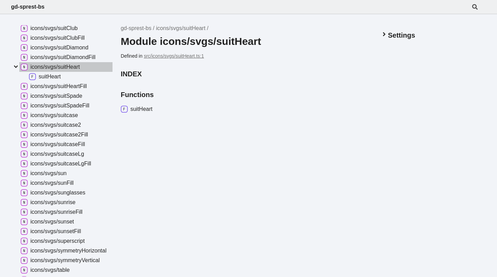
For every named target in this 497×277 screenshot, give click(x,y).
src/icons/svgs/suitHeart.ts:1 (174, 56)
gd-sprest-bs (28, 7)
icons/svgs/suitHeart (180, 28)
